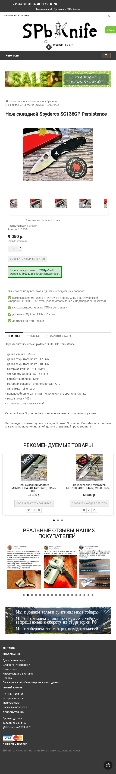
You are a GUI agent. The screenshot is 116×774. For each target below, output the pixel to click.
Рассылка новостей (15, 707)
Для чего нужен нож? (16, 664)
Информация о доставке (18, 673)
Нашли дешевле (17, 240)
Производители (12, 718)
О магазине (10, 669)
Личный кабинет (13, 693)
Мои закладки (11, 702)
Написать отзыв (51, 220)
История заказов (13, 698)
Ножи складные (18, 101)
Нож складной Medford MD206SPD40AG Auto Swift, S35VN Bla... (36, 488)
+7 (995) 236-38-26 (23, 4)
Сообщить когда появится (27, 259)
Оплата (7, 678)
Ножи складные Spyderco (43, 101)
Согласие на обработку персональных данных (32, 682)
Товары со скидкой (14, 723)
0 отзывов (32, 220)
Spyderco (32, 225)
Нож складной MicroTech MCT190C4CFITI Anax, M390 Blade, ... (92, 486)
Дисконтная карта (14, 660)
